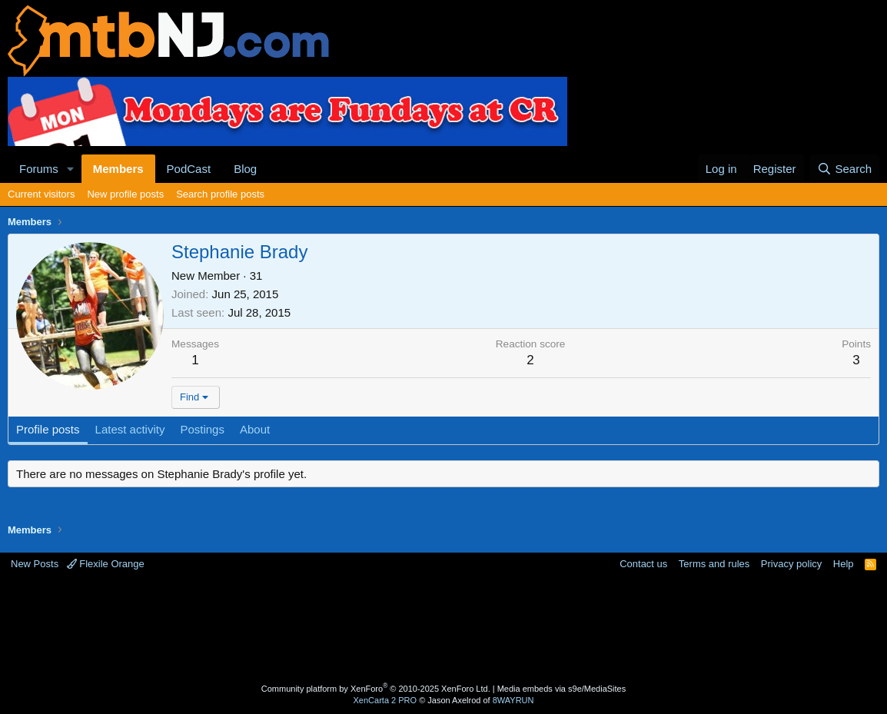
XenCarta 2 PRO (385, 700)
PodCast (189, 168)
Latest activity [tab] (130, 429)
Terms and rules (714, 564)
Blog (245, 168)
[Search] (844, 168)
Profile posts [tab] (48, 429)
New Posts (34, 564)
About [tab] (255, 429)
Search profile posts (220, 194)
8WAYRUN (513, 700)
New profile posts (125, 194)
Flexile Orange (106, 564)
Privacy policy (791, 564)
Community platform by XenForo (375, 688)
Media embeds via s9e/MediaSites (561, 688)
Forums (38, 168)
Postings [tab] (202, 429)
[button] (70, 168)
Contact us (643, 564)
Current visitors (41, 194)
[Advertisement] (443, 628)
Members (118, 168)
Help (843, 564)
